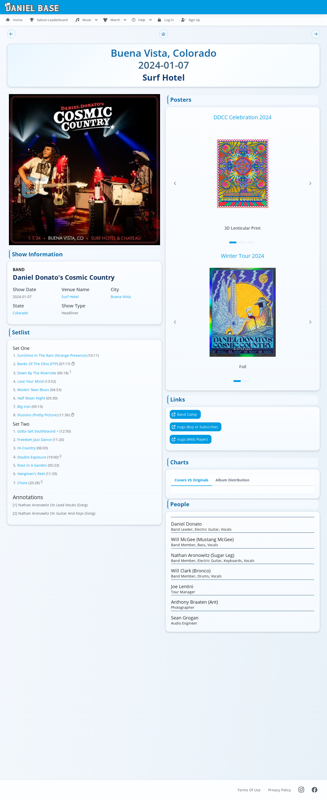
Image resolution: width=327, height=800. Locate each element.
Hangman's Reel (31, 473)
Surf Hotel (70, 296)
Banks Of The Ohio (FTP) (38, 363)
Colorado (20, 312)
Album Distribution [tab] (232, 480)
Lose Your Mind (31, 381)
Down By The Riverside (37, 373)
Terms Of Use (249, 790)
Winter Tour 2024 (242, 255)
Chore (23, 482)
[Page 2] (241, 242)
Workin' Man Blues (33, 389)
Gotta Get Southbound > (38, 431)
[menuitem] (16, 20)
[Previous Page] (175, 183)
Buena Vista (121, 296)
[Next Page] (310, 183)
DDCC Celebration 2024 (243, 117)
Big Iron (24, 406)
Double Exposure (32, 456)
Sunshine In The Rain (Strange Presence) (52, 355)
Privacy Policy (279, 790)
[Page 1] (232, 242)
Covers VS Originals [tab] (191, 480)
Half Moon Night (31, 398)
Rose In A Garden (32, 465)
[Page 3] (250, 242)
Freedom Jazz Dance (35, 439)
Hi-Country (27, 448)
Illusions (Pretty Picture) (38, 414)
